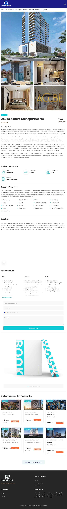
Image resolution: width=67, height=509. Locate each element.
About (3, 496)
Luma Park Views (30, 412)
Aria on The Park (8, 412)
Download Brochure (34, 386)
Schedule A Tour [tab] (7, 297)
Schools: (26, 277)
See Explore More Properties (33, 462)
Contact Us (38, 486)
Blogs (2, 493)
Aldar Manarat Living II (9, 440)
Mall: (3, 277)
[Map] (33, 248)
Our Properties (39, 483)
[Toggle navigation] (65, 4)
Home (2, 9)
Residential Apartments (12, 9)
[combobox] (5, 312)
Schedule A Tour (33, 328)
